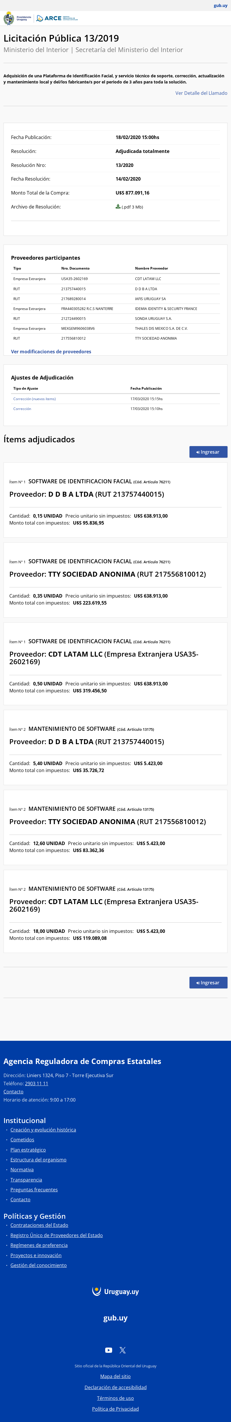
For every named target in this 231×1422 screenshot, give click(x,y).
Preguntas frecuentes (34, 1189)
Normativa (22, 1169)
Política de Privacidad (115, 1409)
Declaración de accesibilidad (116, 1387)
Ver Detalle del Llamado (202, 93)
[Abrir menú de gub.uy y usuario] (217, 5)
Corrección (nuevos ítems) (34, 398)
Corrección (22, 408)
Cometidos (22, 1139)
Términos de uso (115, 1398)
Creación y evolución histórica (43, 1130)
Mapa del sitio (115, 1376)
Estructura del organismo (38, 1160)
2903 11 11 (36, 1083)
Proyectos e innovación (36, 1255)
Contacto (13, 1091)
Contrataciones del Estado (39, 1225)
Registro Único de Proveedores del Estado (56, 1235)
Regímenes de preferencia (39, 1245)
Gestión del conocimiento (38, 1265)
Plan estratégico (28, 1150)
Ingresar (212, 451)
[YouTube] (108, 1350)
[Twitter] (122, 1350)
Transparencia (26, 1180)
